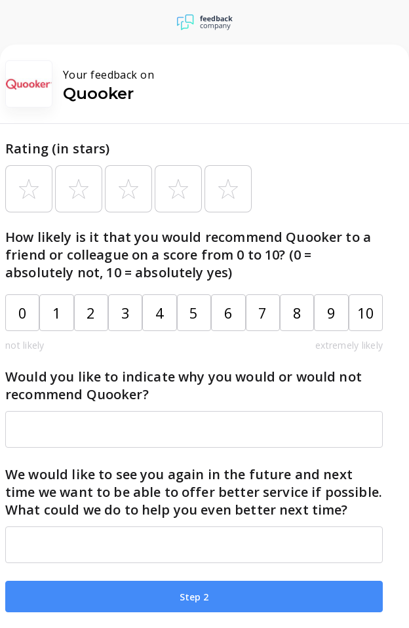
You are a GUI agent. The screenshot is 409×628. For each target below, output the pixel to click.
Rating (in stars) (57, 148)
